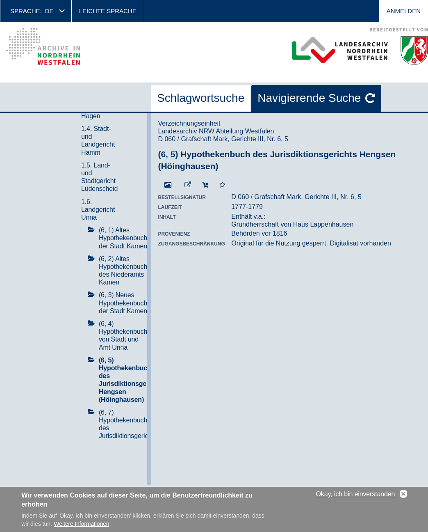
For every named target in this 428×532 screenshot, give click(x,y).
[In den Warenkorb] (205, 185)
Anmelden (404, 10)
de (49, 10)
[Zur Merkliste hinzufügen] (222, 185)
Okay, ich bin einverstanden (355, 494)
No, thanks (403, 495)
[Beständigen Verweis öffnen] (188, 185)
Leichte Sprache (108, 10)
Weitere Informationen (81, 524)
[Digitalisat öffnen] (168, 185)
